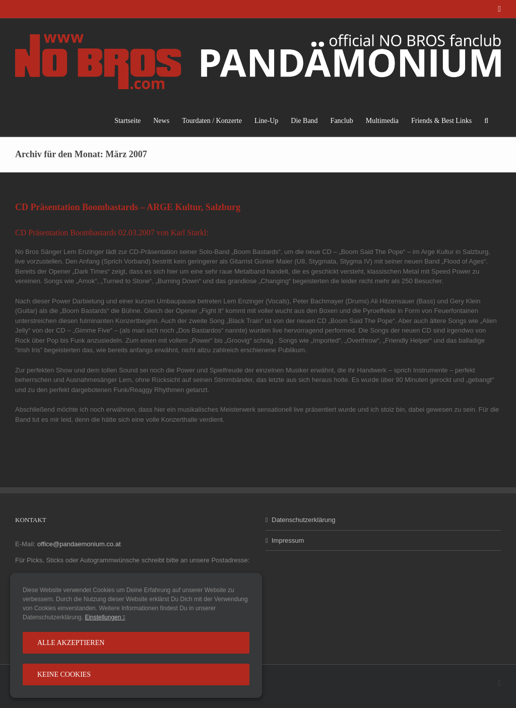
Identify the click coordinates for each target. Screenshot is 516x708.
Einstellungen (105, 617)
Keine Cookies (64, 674)
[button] (486, 120)
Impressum (288, 540)
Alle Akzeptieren (70, 643)
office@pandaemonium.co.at (78, 544)
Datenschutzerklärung (303, 520)
